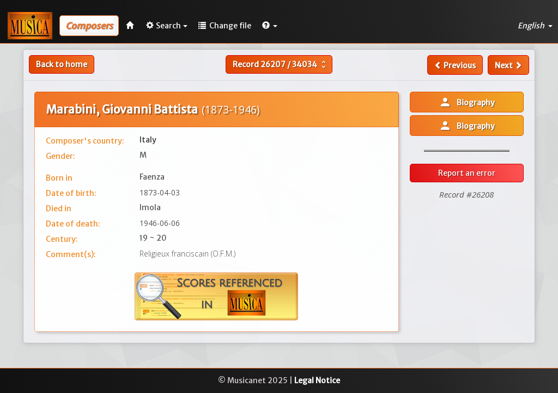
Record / (281, 64)
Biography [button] (467, 102)
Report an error (466, 173)
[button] (270, 25)
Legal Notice (317, 380)
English (535, 26)
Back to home (61, 64)
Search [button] (166, 26)
